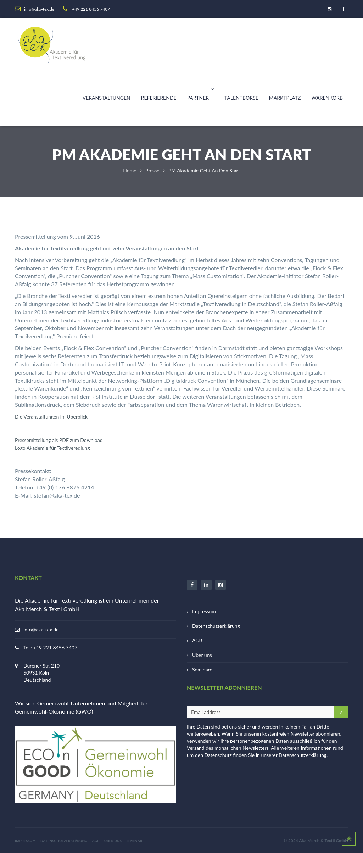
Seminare (202, 669)
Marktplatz (285, 98)
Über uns (202, 655)
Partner (200, 89)
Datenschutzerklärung (216, 626)
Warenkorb (327, 98)
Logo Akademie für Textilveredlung (52, 448)
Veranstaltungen (106, 98)
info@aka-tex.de (40, 629)
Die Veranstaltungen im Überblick (51, 417)
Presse (152, 170)
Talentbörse (241, 98)
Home (129, 170)
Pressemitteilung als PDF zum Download (59, 440)
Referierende (159, 98)
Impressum (204, 611)
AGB (197, 640)
